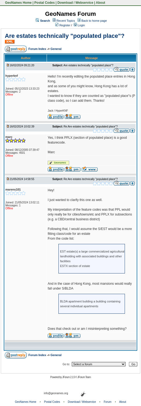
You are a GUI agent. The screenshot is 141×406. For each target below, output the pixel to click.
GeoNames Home (18, 3)
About (100, 3)
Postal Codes (44, 3)
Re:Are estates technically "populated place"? (91, 126)
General (55, 48)
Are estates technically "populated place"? (64, 35)
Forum (108, 401)
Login (79, 25)
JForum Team (84, 377)
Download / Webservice (75, 3)
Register (62, 25)
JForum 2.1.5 (68, 377)
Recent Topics (66, 20)
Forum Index (37, 48)
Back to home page (94, 20)
